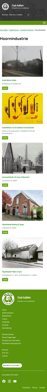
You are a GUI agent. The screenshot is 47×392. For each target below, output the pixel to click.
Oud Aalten (17, 5)
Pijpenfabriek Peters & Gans (12, 272)
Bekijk (5, 88)
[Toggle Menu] (44, 23)
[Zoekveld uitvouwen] (28, 15)
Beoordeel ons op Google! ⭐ (12, 365)
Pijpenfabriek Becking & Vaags (13, 225)
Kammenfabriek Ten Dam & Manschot (15, 177)
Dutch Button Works (9, 80)
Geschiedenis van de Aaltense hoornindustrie (18, 128)
